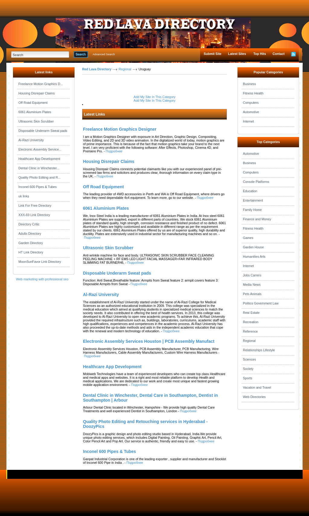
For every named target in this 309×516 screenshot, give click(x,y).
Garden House (253, 247)
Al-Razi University (31, 140)
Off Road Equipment (32, 102)
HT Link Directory (30, 252)
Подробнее (114, 151)
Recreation (251, 322)
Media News (252, 284)
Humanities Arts (254, 256)
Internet (248, 121)
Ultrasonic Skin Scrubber (36, 121)
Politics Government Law (261, 303)
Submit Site (212, 54)
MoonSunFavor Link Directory (39, 261)
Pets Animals (252, 294)
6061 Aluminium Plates (34, 112)
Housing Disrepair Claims (36, 93)
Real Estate (251, 312)
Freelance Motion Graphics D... (40, 84)
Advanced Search (104, 54)
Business (249, 84)
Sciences (249, 359)
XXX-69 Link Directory (34, 215)
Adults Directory (29, 233)
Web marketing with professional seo (42, 279)
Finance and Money (257, 219)
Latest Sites (237, 54)
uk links (23, 196)
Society (248, 369)
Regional (125, 69)
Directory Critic (29, 224)
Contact (278, 54)
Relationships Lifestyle (259, 350)
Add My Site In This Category (154, 97)
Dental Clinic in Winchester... (38, 168)
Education (250, 191)
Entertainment (253, 200)
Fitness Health (253, 93)
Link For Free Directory (34, 205)
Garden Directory (30, 243)
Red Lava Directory (96, 69)
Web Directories (254, 397)
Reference (250, 331)
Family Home (252, 210)
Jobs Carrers (252, 275)
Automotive (251, 112)
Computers (251, 102)
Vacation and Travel (257, 387)
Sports (247, 378)
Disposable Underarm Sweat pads (42, 130)
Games (248, 238)
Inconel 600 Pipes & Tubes (37, 187)
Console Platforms (256, 181)
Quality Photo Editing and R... (39, 177)
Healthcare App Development (39, 159)
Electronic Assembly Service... (40, 149)
